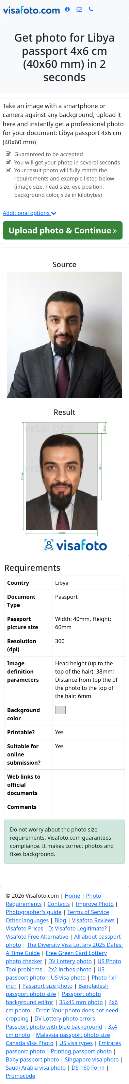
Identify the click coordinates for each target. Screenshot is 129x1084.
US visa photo (68, 977)
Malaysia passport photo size (73, 1035)
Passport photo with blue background (54, 1026)
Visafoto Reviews (93, 920)
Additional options (30, 213)
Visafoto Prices (24, 928)
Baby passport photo (32, 1059)
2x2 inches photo (70, 969)
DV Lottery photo (70, 961)
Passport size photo (47, 985)
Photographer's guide (33, 912)
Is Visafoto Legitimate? (78, 928)
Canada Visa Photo (29, 1043)
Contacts (59, 904)
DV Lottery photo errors (64, 1018)
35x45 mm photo (81, 1002)
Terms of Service (88, 912)
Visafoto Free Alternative (37, 936)
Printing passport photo (81, 1051)
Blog (60, 920)
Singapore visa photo (92, 1059)
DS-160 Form (87, 1067)
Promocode (20, 1076)
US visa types (76, 1043)
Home (72, 895)
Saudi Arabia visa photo (36, 1067)
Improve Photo (95, 904)
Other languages (27, 920)
